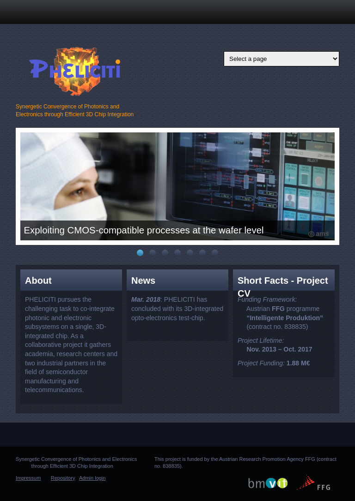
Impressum (28, 478)
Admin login (92, 478)
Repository (63, 478)
